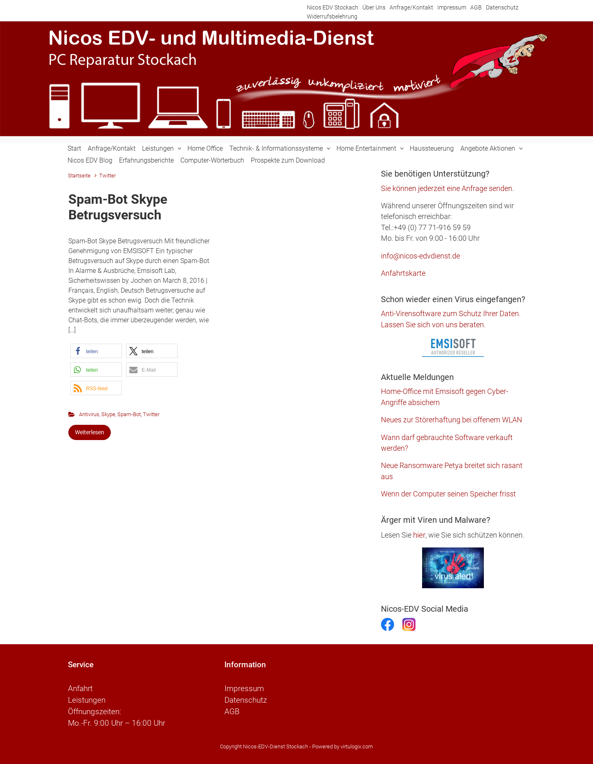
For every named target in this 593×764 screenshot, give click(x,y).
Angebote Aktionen (487, 148)
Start (74, 148)
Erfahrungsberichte (146, 160)
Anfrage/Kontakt (411, 7)
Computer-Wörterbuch (212, 160)
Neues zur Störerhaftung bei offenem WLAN (451, 420)
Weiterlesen (89, 432)
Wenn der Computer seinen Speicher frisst (448, 494)
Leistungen (158, 148)
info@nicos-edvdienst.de (420, 256)
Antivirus (89, 414)
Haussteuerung (432, 148)
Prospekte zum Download (288, 160)
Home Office (205, 148)
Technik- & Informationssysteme (276, 148)
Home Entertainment (366, 148)
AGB (476, 7)
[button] (96, 351)
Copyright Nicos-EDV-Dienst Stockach (264, 746)
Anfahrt (80, 688)
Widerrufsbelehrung (332, 16)
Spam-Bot (129, 414)
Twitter (151, 414)
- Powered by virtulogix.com (341, 746)
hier (419, 535)
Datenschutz (502, 7)
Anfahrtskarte (403, 273)
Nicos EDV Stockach (332, 7)
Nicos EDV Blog (90, 160)
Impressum (451, 7)
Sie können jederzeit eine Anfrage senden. (447, 188)
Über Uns (373, 7)
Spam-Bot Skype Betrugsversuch (117, 207)
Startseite (79, 175)
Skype (108, 414)
